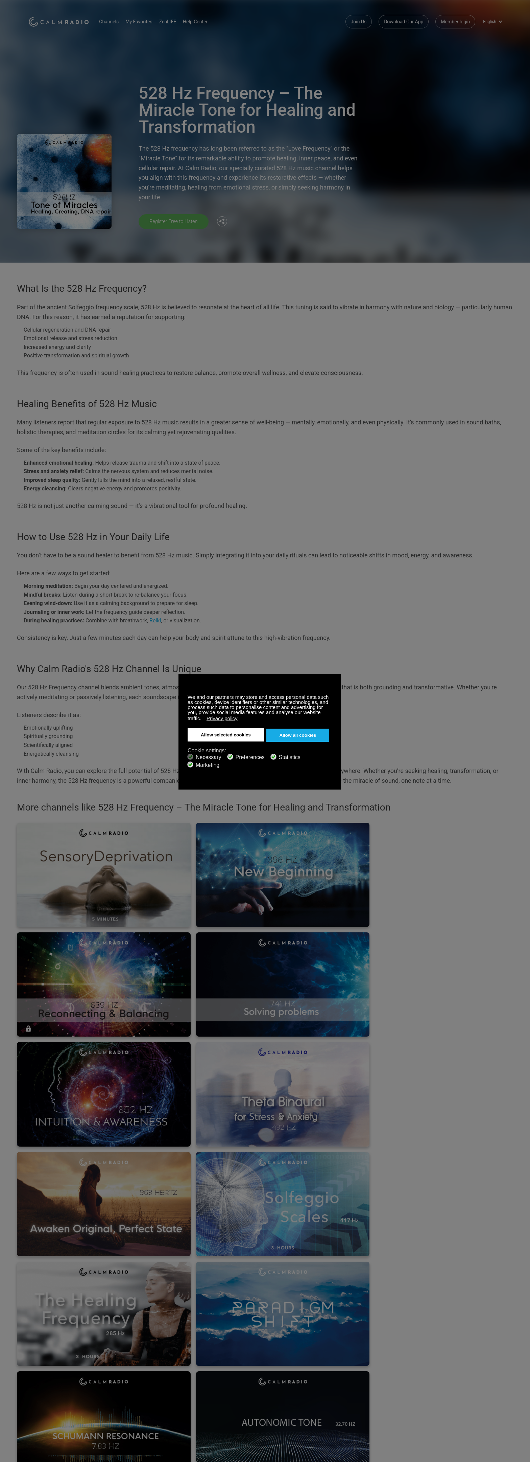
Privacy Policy (42, 1444)
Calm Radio (63, 20)
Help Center (204, 20)
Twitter (475, 1410)
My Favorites (147, 20)
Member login (455, 20)
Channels (117, 20)
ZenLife (36, 1422)
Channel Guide (122, 1434)
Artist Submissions (48, 1434)
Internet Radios (202, 1422)
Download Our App (403, 20)
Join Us (359, 20)
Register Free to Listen (175, 221)
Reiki (155, 620)
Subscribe (117, 1412)
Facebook (452, 1410)
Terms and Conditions (209, 1434)
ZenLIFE (176, 20)
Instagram (497, 1410)
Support (36, 1412)
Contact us (197, 1412)
